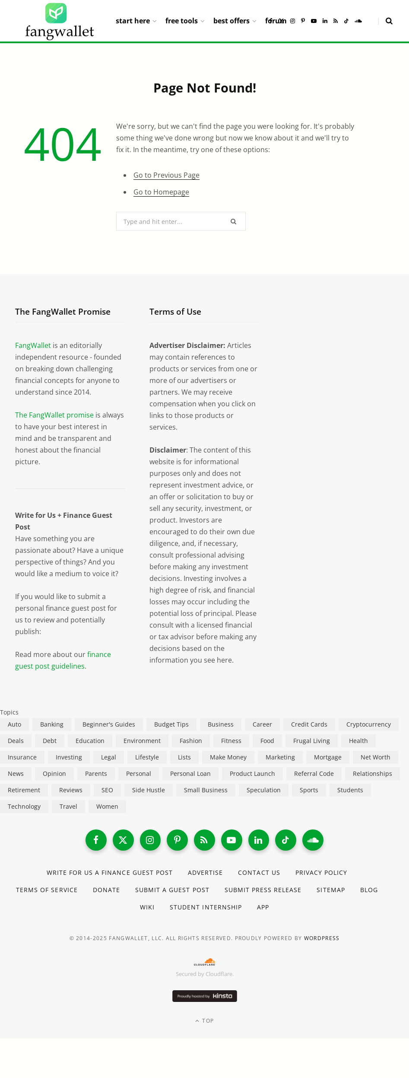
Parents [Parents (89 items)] (96, 773)
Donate (106, 890)
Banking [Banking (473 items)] (51, 724)
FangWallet (33, 345)
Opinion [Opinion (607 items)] (54, 773)
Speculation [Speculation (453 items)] (264, 790)
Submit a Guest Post (172, 890)
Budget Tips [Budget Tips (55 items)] (171, 724)
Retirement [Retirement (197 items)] (24, 790)
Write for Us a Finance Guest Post (109, 873)
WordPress (322, 939)
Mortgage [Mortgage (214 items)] (328, 757)
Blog (369, 890)
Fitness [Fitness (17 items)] (231, 741)
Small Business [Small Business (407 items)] (206, 790)
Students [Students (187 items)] (350, 790)
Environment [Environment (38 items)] (142, 741)
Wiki (147, 907)
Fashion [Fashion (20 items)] (191, 741)
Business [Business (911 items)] (221, 724)
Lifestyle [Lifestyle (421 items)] (147, 757)
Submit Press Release (263, 890)
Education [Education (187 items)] (90, 741)
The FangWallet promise (54, 415)
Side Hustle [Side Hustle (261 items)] (148, 790)
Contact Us (259, 873)
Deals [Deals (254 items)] (16, 741)
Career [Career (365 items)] (262, 724)
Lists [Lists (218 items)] (184, 757)
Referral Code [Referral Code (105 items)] (314, 773)
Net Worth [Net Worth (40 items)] (375, 757)
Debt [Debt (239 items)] (50, 741)
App (263, 907)
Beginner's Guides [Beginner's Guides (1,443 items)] (108, 724)
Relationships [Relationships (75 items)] (372, 773)
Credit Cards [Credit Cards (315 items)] (309, 724)
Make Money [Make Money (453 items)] (228, 757)
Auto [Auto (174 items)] (14, 724)
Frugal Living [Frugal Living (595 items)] (311, 741)
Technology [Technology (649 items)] (24, 806)
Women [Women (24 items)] (107, 806)
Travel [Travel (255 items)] (68, 806)
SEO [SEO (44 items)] (107, 790)
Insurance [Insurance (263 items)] (22, 757)
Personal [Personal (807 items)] (138, 773)
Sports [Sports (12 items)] (309, 790)
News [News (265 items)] (16, 773)
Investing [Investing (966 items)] (69, 757)
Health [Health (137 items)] (358, 741)
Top (204, 1021)
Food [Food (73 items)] (267, 741)
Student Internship (206, 907)
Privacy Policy (321, 873)
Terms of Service (47, 890)
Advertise (205, 873)
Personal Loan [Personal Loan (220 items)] (190, 773)
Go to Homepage (161, 192)
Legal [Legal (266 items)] (108, 757)
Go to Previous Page (166, 175)
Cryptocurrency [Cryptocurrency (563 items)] (368, 724)
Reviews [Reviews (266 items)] (70, 790)
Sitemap (331, 890)
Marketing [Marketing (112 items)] (280, 757)
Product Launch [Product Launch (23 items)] (252, 773)
